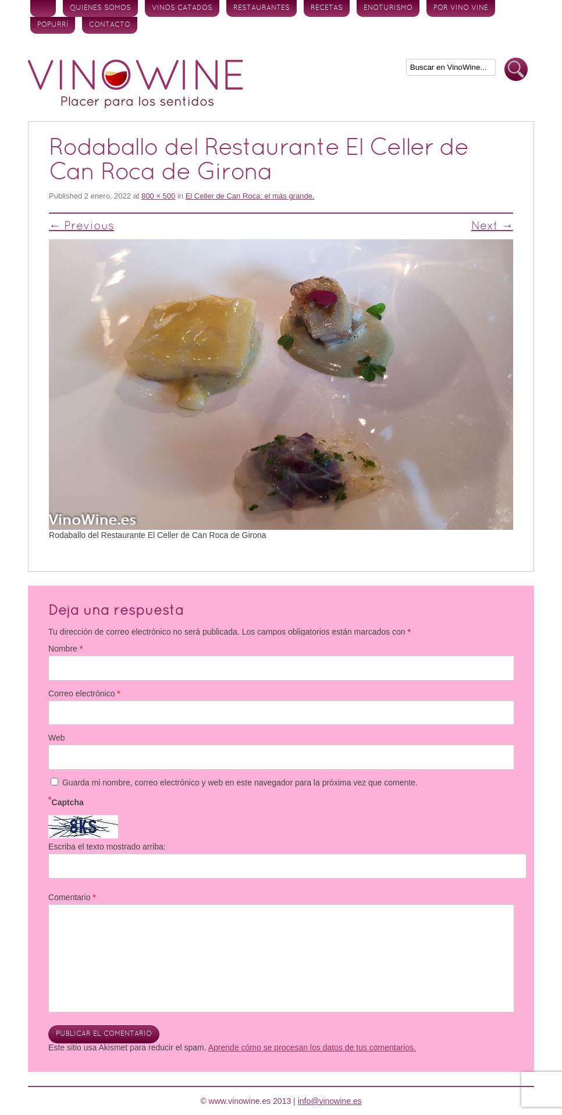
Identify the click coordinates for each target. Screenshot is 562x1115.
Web (56, 737)
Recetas (327, 8)
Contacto (109, 25)
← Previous (81, 226)
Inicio (43, 8)
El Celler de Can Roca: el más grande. (250, 196)
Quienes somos (100, 8)
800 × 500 (158, 196)
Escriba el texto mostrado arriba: (107, 846)
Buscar (516, 69)
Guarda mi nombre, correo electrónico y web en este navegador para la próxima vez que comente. (240, 782)
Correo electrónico (84, 693)
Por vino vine (460, 8)
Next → (492, 226)
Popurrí (52, 25)
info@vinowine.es (330, 1101)
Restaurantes (261, 8)
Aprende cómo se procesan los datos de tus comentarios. (312, 1047)
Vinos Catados (182, 8)
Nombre (65, 648)
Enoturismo (388, 8)
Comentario (72, 897)
